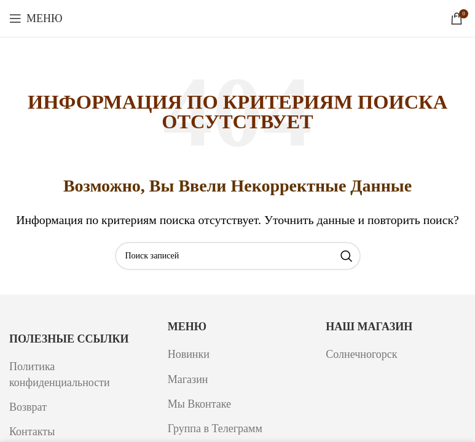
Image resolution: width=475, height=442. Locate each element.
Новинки (189, 354)
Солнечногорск (361, 354)
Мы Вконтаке (199, 404)
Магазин (188, 379)
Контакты (32, 431)
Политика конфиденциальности (59, 374)
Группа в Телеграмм (215, 428)
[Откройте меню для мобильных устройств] (36, 18)
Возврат (28, 407)
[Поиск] (238, 256)
